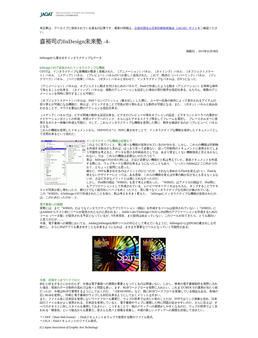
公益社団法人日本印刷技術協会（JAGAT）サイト (166, 28)
